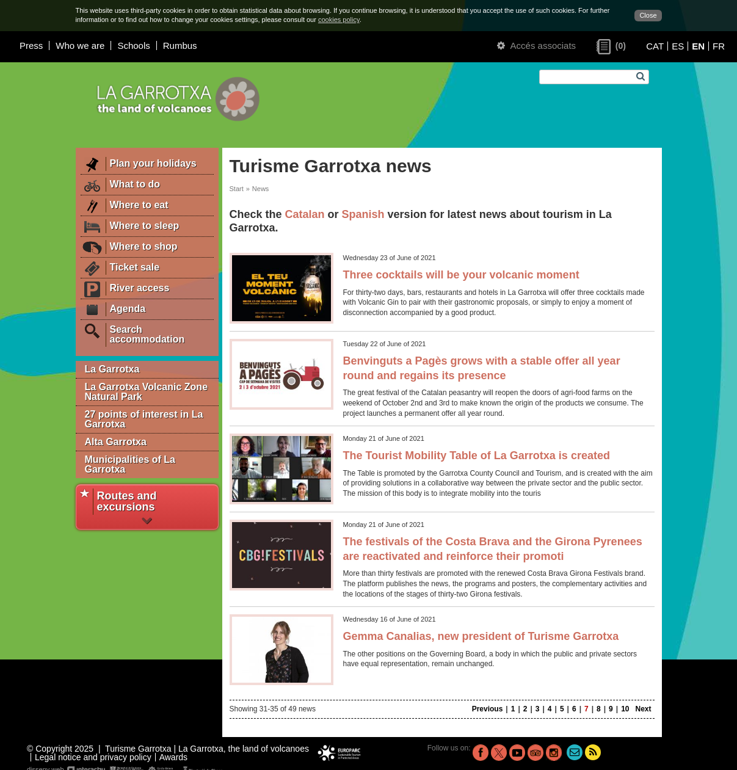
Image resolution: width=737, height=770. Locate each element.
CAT (655, 46)
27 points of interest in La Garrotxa (144, 419)
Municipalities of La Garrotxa (130, 464)
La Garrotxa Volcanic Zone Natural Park (146, 392)
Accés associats (536, 45)
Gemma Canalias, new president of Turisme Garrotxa (481, 636)
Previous (487, 709)
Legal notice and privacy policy (93, 757)
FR (719, 46)
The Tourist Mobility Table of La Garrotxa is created (476, 455)
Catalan (305, 214)
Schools (133, 45)
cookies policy (339, 19)
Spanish (363, 214)
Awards (173, 757)
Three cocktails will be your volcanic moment (461, 275)
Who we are (80, 45)
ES (678, 46)
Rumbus (180, 45)
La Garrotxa (112, 369)
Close (647, 15)
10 (625, 709)
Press (31, 45)
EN (698, 46)
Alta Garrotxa (116, 442)
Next (643, 709)
